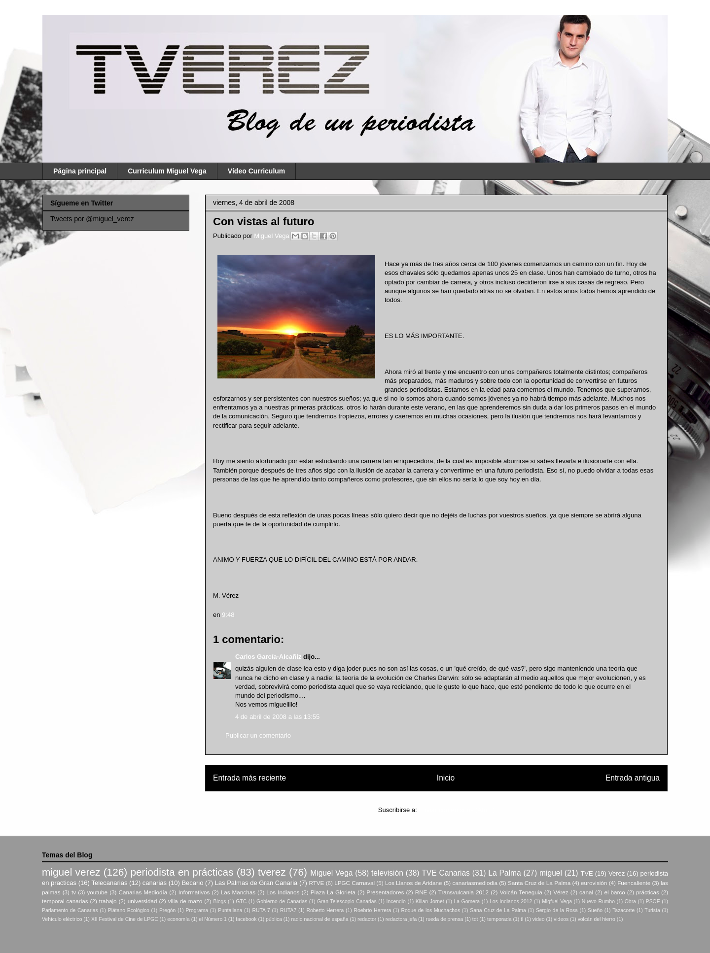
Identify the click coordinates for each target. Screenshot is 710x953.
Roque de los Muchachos (430, 910)
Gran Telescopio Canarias (347, 901)
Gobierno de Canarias (281, 901)
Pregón (167, 910)
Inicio (446, 778)
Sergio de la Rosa (557, 910)
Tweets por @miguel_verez (92, 219)
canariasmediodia (474, 883)
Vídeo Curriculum (256, 171)
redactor (366, 919)
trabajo (108, 901)
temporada (499, 919)
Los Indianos (282, 892)
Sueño (595, 910)
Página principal (79, 171)
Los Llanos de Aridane (413, 883)
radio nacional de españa (319, 919)
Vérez (560, 892)
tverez (272, 872)
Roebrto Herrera (372, 910)
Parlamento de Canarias (70, 910)
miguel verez (71, 872)
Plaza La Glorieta (333, 892)
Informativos (194, 892)
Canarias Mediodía (142, 892)
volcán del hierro (596, 919)
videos (561, 919)
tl (522, 919)
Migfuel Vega (557, 901)
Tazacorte (623, 910)
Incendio (396, 901)
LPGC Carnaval (354, 883)
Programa (197, 910)
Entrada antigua (632, 778)
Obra (630, 901)
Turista (652, 910)
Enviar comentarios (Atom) (457, 810)
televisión (387, 873)
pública (274, 919)
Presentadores (385, 892)
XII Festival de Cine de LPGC (124, 919)
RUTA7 (288, 910)
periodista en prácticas (181, 872)
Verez (616, 873)
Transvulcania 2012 (463, 892)
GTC (241, 901)
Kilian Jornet (430, 901)
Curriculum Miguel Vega (167, 171)
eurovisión (594, 883)
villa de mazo (185, 901)
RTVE (316, 883)
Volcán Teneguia (520, 892)
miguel (550, 873)
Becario (192, 882)
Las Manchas (238, 892)
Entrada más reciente (249, 778)
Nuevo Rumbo (598, 901)
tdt (475, 919)
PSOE (653, 901)
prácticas (647, 892)
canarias (154, 882)
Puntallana (230, 910)
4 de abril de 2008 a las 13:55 (277, 716)
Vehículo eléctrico (62, 919)
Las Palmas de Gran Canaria (256, 882)
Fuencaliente (633, 883)
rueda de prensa (444, 919)
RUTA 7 (261, 910)
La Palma (504, 873)
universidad (142, 901)
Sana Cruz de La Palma (498, 910)
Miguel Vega (272, 235)
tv (73, 892)
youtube (97, 892)
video (538, 919)
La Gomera (467, 901)
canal (586, 892)
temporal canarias (65, 901)
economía (178, 919)
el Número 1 (213, 919)
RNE (421, 892)
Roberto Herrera (325, 910)
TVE (586, 873)
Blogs (219, 901)
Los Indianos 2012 (511, 901)
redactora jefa (401, 919)
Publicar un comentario (258, 735)
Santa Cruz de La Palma (539, 883)
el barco (614, 892)
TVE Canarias (446, 873)
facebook (246, 919)
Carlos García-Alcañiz (268, 656)
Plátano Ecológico (128, 910)
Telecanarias (109, 882)
